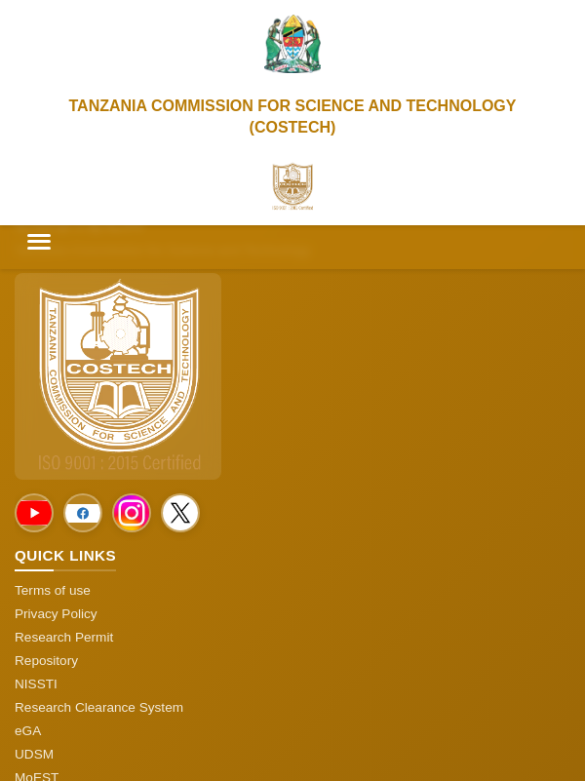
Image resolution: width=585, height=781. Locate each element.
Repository (46, 660)
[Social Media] (34, 512)
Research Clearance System (99, 707)
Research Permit (64, 637)
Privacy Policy (56, 613)
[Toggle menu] (39, 241)
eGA (28, 730)
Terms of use (53, 590)
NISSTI (36, 684)
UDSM (34, 754)
